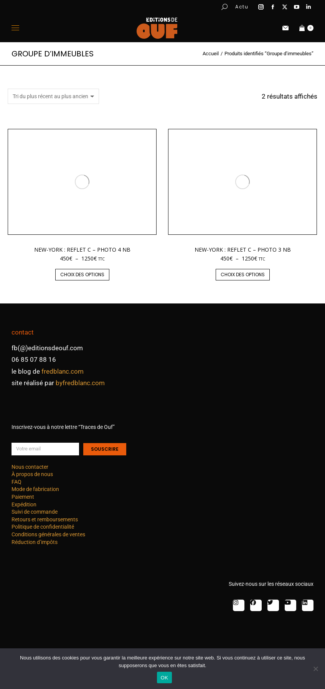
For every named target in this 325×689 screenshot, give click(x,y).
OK (164, 678)
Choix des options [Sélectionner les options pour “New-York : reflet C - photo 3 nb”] (243, 274)
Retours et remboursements (45, 519)
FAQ (16, 482)
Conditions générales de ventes (48, 534)
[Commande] (53, 96)
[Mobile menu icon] (15, 28)
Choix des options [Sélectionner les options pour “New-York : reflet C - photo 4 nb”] (82, 274)
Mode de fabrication (35, 489)
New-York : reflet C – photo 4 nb (82, 249)
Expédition (24, 504)
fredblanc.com (62, 371)
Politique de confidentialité (43, 527)
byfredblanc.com (80, 383)
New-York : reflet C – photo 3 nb (243, 249)
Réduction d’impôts (35, 542)
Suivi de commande (35, 512)
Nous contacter (30, 467)
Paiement (23, 497)
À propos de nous (32, 474)
